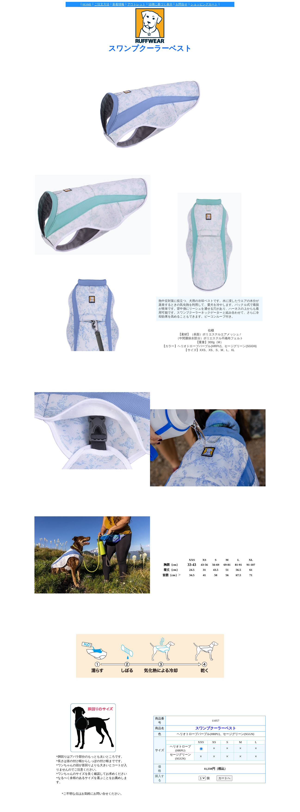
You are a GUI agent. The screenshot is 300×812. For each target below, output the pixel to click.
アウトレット (136, 4)
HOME (87, 4)
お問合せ (181, 4)
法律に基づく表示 (160, 4)
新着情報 (118, 4)
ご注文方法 (101, 4)
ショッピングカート (203, 4)
